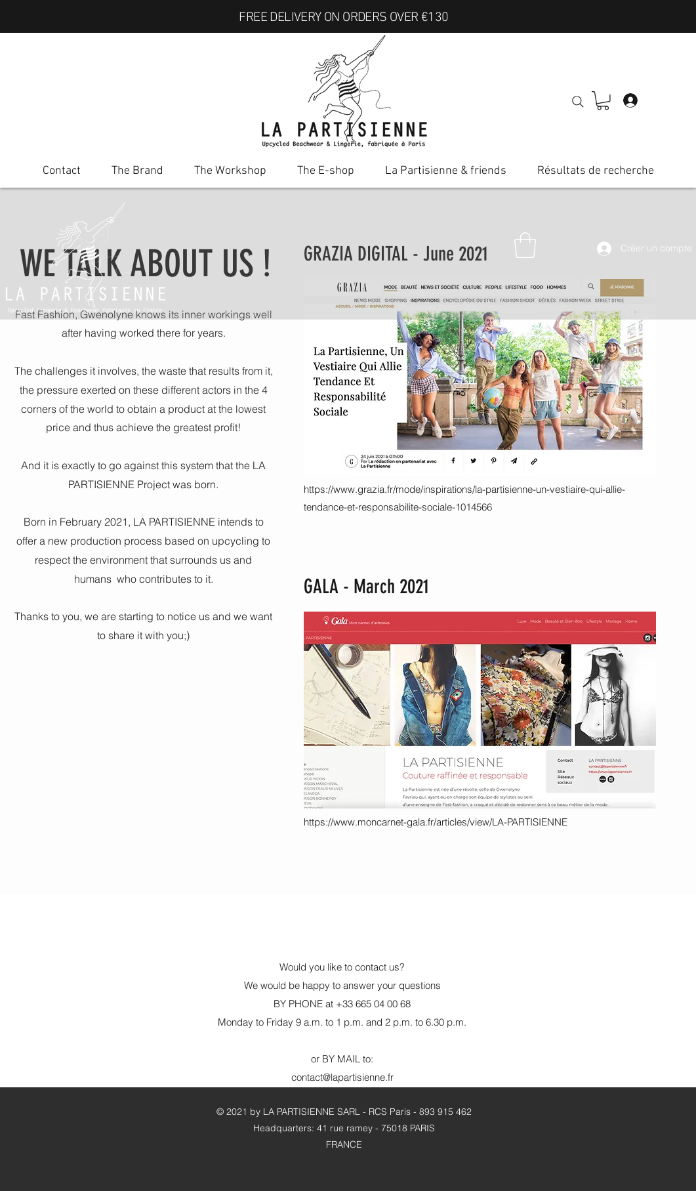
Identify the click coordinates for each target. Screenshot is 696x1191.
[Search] (578, 101)
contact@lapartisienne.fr (342, 1077)
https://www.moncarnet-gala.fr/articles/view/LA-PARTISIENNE (435, 822)
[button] (603, 100)
